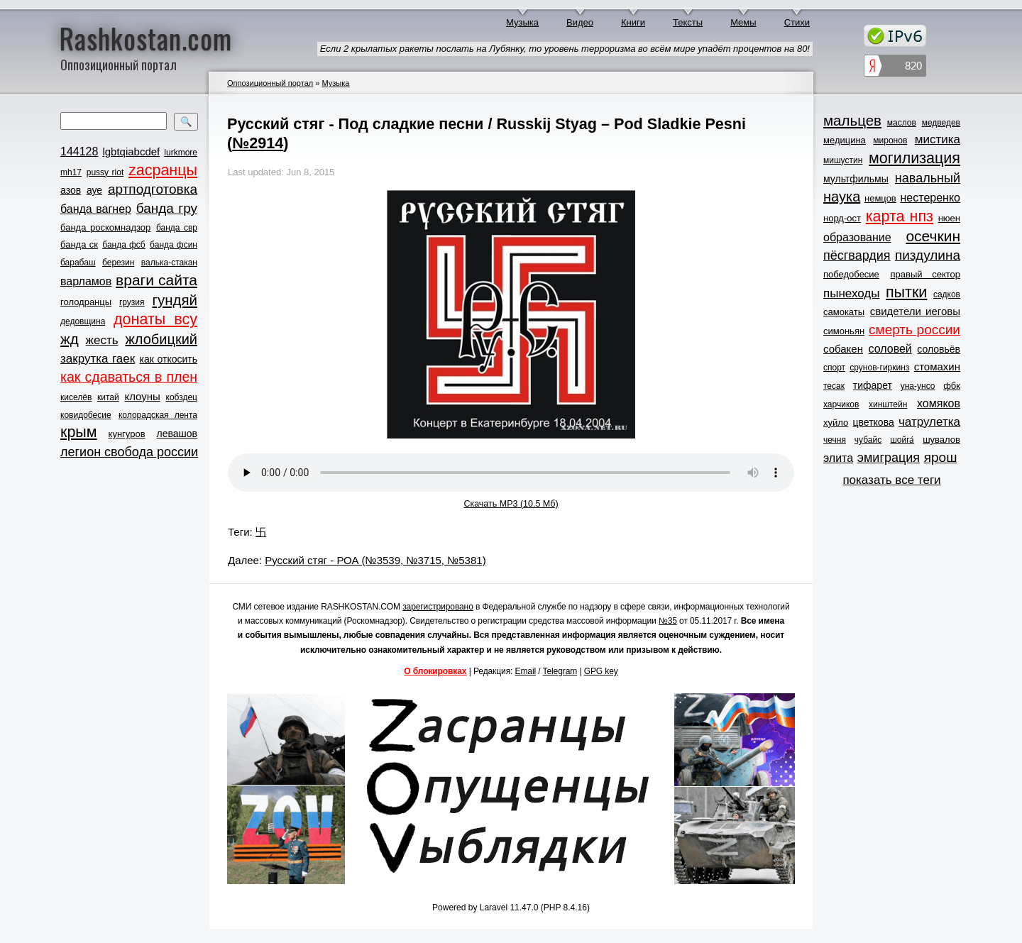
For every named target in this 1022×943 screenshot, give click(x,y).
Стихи (797, 22)
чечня (834, 440)
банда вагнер (95, 209)
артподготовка (152, 189)
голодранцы (85, 302)
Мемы (743, 22)
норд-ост (842, 218)
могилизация (914, 158)
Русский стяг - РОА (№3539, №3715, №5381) (375, 560)
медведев (941, 123)
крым (78, 432)
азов (70, 190)
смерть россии (914, 329)
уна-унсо (918, 386)
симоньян (843, 331)
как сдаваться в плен (128, 377)
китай (108, 397)
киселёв (76, 397)
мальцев (852, 120)
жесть (102, 340)
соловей (889, 349)
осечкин (933, 236)
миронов (890, 140)
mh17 (71, 172)
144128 (79, 151)
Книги (633, 22)
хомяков (938, 403)
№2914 (257, 143)
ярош (940, 457)
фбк (951, 385)
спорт (834, 368)
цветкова (873, 422)
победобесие (851, 274)
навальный (927, 178)
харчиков (841, 404)
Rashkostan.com (146, 37)
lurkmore (180, 153)
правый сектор (925, 274)
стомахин (937, 366)
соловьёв (938, 349)
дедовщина (82, 321)
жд (69, 339)
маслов (901, 123)
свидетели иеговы (915, 311)
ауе (94, 190)
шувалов (941, 439)
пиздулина (927, 255)
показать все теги (891, 480)
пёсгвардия (857, 255)
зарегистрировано (437, 607)
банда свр (176, 228)
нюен (949, 218)
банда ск (79, 244)
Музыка (522, 22)
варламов (85, 281)
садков (946, 294)
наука (841, 196)
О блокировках (435, 671)
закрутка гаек (97, 358)
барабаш (78, 263)
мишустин (842, 160)
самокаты (843, 312)
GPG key (601, 671)
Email (526, 671)
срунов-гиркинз (879, 368)
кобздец (181, 397)
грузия (132, 302)
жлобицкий (161, 339)
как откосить (168, 359)
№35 (668, 621)
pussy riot (105, 172)
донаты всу (155, 319)
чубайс (868, 440)
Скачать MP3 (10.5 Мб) (510, 504)
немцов (880, 198)
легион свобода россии (129, 452)
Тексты (688, 22)
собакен (843, 349)
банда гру (166, 208)
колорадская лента (158, 415)
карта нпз (899, 216)
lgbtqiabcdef (131, 151)
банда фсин (173, 245)
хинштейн (888, 404)
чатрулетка (929, 422)
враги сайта (156, 280)
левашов (177, 433)
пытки (906, 292)
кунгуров (127, 434)
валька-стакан (169, 263)
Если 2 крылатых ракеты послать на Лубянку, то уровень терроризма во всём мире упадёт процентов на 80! (565, 48)
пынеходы (851, 293)
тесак (834, 386)
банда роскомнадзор (105, 227)
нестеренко (931, 198)
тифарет (872, 385)
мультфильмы (856, 178)
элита (838, 458)
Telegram (560, 671)
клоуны (142, 396)
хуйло (835, 422)
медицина (844, 140)
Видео (579, 22)
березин (118, 263)
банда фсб (123, 245)
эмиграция (888, 458)
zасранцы (162, 170)
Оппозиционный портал (270, 83)
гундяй (174, 300)
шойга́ (902, 440)
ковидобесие (85, 415)
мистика (937, 139)
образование (857, 237)
